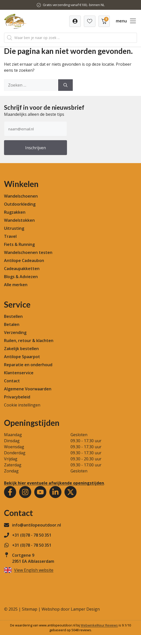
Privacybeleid (17, 397)
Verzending (15, 332)
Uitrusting (14, 228)
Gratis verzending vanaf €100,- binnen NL (73, 5)
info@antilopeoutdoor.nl (36, 525)
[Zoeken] (65, 85)
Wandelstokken (19, 220)
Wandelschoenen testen (28, 252)
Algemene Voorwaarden (27, 389)
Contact (12, 381)
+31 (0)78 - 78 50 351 (31, 535)
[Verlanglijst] (75, 21)
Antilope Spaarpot (22, 356)
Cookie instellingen (22, 405)
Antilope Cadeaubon (24, 260)
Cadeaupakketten (22, 268)
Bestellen (13, 316)
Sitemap (29, 609)
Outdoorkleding (20, 204)
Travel (10, 236)
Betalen (11, 324)
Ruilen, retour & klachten (28, 340)
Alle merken (15, 284)
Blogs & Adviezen (21, 276)
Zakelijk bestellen (21, 348)
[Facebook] (10, 492)
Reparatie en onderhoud (28, 364)
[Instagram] (25, 492)
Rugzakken (14, 212)
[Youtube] (40, 492)
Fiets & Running (19, 244)
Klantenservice (18, 373)
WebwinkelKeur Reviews (99, 625)
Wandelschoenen (21, 196)
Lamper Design (85, 609)
